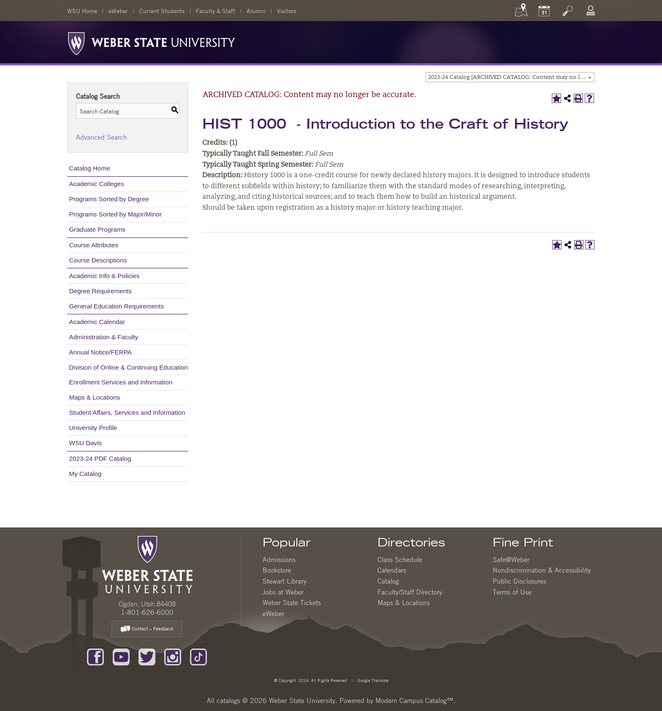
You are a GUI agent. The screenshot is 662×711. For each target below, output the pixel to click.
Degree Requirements (100, 291)
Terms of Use (512, 592)
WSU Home (82, 10)
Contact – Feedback (147, 629)
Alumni (256, 10)
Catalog (388, 581)
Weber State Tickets (292, 602)
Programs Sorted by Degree (109, 199)
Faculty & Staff (215, 10)
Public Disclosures (519, 581)
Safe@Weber (511, 559)
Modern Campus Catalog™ (414, 700)
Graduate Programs (97, 229)
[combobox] (510, 77)
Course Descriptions (98, 260)
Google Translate (372, 680)
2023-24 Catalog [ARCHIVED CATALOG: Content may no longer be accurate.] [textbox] (511, 77)
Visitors (286, 10)
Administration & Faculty (103, 337)
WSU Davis (85, 442)
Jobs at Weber (283, 592)
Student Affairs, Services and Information (127, 412)
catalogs (228, 700)
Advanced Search (101, 137)
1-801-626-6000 (147, 612)
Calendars (391, 570)
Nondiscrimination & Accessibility (542, 570)
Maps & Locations (94, 397)
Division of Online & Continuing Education (128, 367)
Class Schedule (399, 559)
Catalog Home (89, 168)
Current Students (161, 10)
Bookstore (277, 570)
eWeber (118, 10)
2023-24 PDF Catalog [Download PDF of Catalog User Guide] (100, 458)
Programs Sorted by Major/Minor (115, 214)
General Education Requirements (116, 306)
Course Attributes (94, 245)
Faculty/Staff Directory (409, 592)
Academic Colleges (96, 183)
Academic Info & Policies (104, 275)
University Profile (93, 427)
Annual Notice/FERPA (100, 352)
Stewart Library (285, 581)
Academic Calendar (97, 321)
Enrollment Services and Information (121, 382)
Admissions (279, 559)
